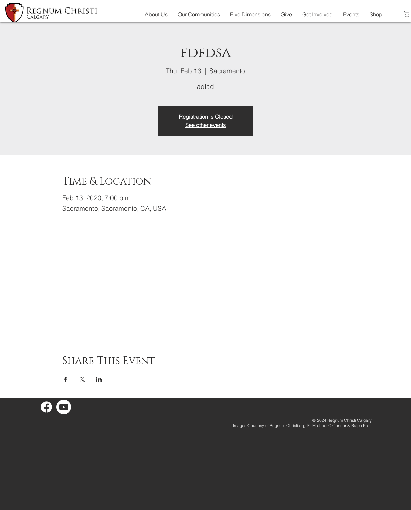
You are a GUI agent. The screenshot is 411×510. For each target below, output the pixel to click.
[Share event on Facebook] (65, 379)
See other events (205, 125)
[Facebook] (46, 407)
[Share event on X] (82, 379)
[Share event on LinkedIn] (99, 379)
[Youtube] (63, 407)
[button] (156, 14)
